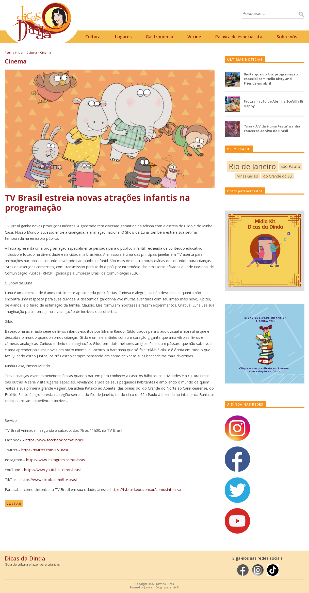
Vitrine (194, 37)
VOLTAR (13, 503)
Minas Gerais (247, 176)
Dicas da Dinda (25, 558)
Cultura (93, 37)
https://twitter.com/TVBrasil (45, 449)
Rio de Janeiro (252, 166)
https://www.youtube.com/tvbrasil (52, 469)
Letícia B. (174, 587)
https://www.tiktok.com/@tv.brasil (49, 479)
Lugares (123, 37)
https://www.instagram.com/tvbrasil (56, 459)
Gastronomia (159, 37)
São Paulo (290, 166)
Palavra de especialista (238, 37)
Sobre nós (287, 37)
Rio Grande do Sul (277, 176)
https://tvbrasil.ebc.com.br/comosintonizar (146, 489)
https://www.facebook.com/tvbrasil (54, 440)
